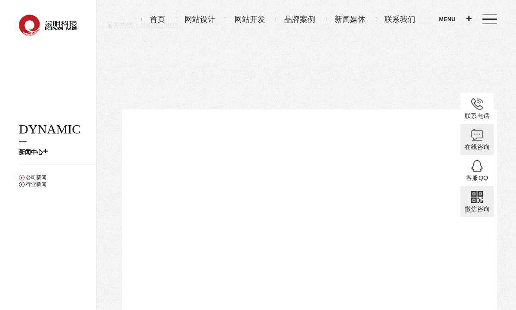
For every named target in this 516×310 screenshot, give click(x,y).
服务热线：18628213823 (142, 25)
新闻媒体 (346, 19)
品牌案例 (295, 19)
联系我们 (395, 19)
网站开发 (245, 19)
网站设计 (195, 19)
